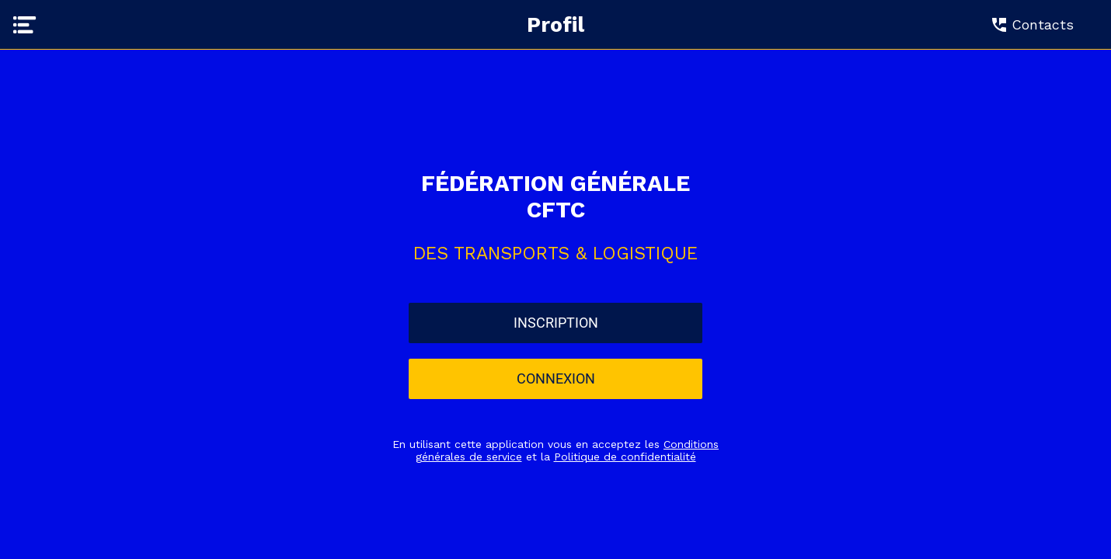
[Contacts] (1039, 25)
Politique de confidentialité (625, 456)
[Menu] (25, 24)
